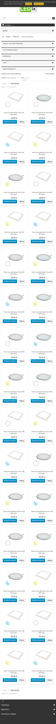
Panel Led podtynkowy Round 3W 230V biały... (42, 113)
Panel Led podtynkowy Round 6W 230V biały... (14, 273)
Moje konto (5, 709)
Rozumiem (28, 3)
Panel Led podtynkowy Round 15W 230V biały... (14, 552)
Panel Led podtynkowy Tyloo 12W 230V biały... (14, 432)
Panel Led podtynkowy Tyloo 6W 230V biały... (42, 193)
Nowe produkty (9, 69)
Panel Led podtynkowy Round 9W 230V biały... (42, 353)
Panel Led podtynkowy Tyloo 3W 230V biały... (14, 113)
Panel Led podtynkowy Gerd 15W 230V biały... (42, 313)
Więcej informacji (38, 3)
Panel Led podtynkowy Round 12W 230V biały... (42, 472)
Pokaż (22, 77)
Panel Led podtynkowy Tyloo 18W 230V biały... (42, 632)
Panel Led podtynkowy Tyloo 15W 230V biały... (42, 592)
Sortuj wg (3, 77)
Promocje (7, 56)
